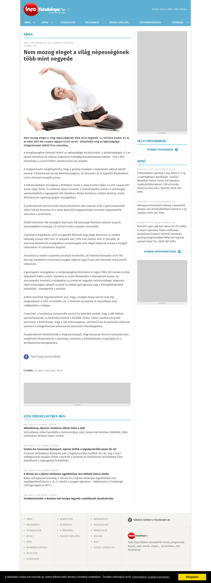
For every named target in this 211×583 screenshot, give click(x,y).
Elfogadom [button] (192, 577)
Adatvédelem (101, 525)
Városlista (68, 9)
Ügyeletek (32, 553)
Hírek (28, 22)
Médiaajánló (101, 519)
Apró (29, 542)
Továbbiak (177, 22)
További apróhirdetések (160, 251)
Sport (60, 371)
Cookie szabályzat (104, 548)
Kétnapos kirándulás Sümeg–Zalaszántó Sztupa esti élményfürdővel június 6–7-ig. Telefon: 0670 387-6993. (162, 209)
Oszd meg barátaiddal (45, 356)
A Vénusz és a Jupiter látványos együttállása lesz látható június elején (66, 474)
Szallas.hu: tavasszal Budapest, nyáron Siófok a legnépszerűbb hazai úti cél (70, 449)
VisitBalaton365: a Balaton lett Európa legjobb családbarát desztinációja (68, 499)
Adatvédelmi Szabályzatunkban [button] (150, 576)
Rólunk (98, 536)
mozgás (38, 371)
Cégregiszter (67, 22)
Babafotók (66, 519)
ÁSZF (96, 542)
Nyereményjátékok (150, 22)
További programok (160, 149)
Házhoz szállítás (119, 22)
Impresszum (100, 530)
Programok (92, 22)
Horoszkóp (32, 559)
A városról (66, 530)
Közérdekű (66, 525)
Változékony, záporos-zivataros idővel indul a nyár (54, 428)
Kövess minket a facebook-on (152, 520)
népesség (49, 371)
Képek (45, 22)
